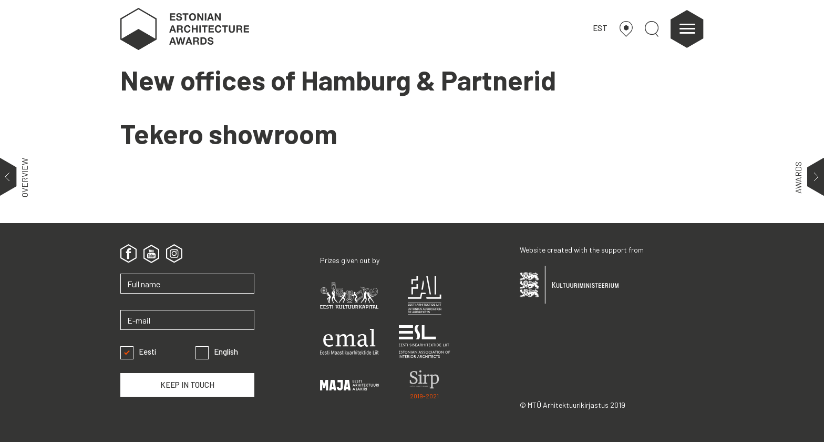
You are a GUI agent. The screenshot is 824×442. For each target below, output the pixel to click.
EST (600, 28)
